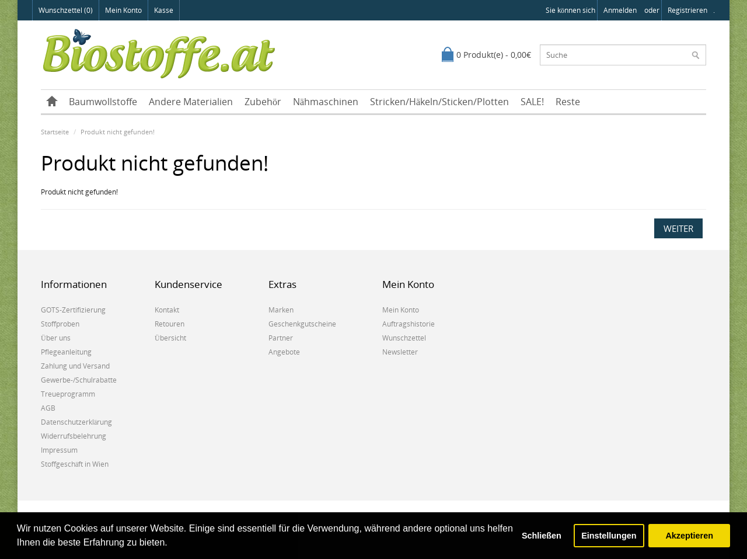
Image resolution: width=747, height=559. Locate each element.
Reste (568, 101)
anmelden (620, 10)
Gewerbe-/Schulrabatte (79, 380)
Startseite (55, 131)
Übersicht (170, 338)
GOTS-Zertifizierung (73, 310)
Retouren (169, 324)
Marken (281, 310)
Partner (280, 338)
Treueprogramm (68, 394)
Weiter (678, 228)
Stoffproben (60, 324)
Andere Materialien (191, 101)
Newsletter (400, 352)
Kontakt (167, 310)
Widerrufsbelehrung (73, 436)
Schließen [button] (541, 535)
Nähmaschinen (325, 101)
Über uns (56, 338)
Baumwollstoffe (103, 101)
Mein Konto (123, 10)
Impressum (59, 450)
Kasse (163, 10)
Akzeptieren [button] (689, 535)
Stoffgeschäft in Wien (75, 464)
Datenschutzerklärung (76, 422)
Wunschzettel (404, 338)
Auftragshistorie (408, 324)
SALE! (532, 101)
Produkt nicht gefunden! (118, 131)
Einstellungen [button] (608, 535)
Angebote (284, 352)
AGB (48, 408)
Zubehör (263, 101)
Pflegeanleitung (66, 352)
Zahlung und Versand (75, 366)
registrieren (687, 10)
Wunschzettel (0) (66, 10)
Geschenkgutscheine (302, 324)
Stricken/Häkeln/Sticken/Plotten (439, 101)
